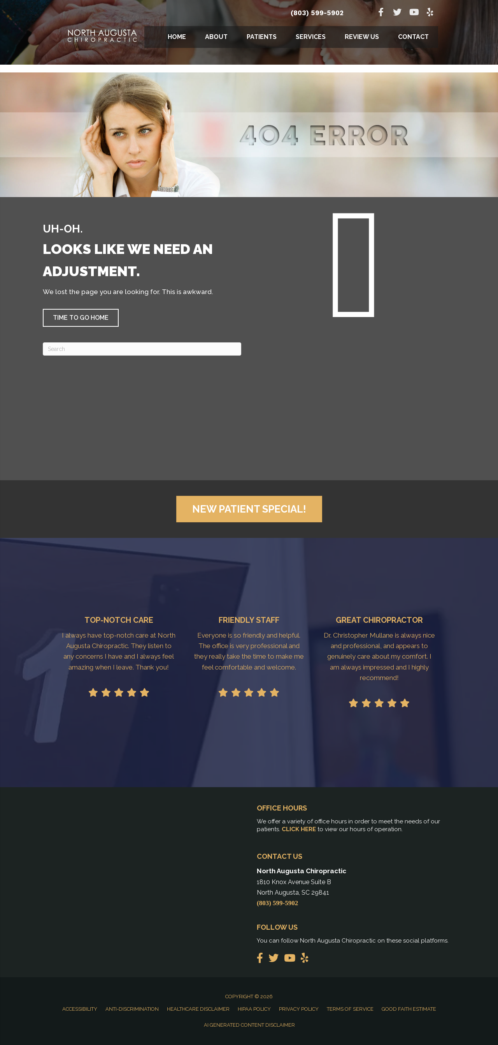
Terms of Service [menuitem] (350, 1009)
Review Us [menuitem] (362, 37)
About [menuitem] (216, 37)
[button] (81, 318)
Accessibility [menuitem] (79, 1009)
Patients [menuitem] (262, 37)
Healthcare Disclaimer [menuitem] (198, 1009)
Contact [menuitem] (413, 37)
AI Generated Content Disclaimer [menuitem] (249, 1025)
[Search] (142, 349)
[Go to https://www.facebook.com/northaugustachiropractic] (381, 13)
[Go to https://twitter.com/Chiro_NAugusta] (397, 13)
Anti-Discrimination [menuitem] (132, 1009)
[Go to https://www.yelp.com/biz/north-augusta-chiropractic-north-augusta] (430, 13)
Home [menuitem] (177, 37)
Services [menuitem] (311, 37)
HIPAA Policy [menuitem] (254, 1009)
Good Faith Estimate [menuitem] (409, 1009)
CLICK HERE (299, 829)
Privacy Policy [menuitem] (299, 1009)
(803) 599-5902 (317, 13)
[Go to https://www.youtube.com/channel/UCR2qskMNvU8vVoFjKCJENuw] (413, 13)
